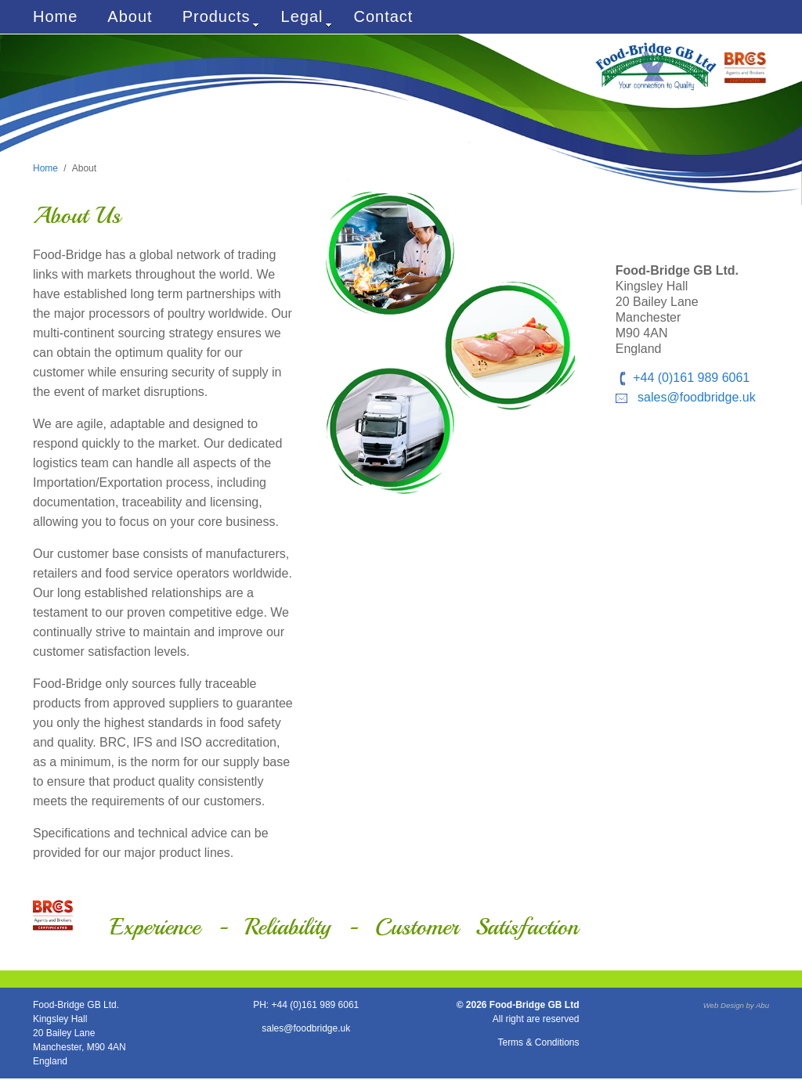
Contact (384, 16)
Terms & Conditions (538, 1042)
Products (220, 18)
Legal (306, 18)
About (129, 16)
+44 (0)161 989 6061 (691, 377)
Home (55, 16)
